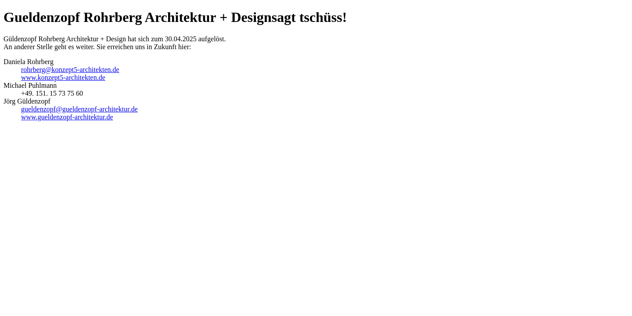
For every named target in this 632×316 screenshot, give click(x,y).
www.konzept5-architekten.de (63, 77)
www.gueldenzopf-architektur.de (67, 117)
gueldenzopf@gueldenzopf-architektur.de (79, 109)
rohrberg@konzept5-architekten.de (70, 69)
